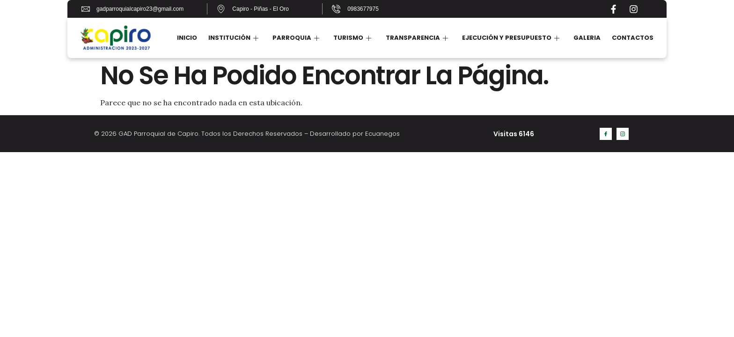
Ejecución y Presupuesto (510, 37)
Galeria (587, 37)
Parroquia (296, 37)
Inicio (187, 37)
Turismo (353, 37)
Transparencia (417, 37)
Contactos (632, 37)
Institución (234, 37)
